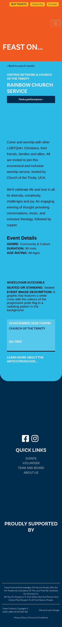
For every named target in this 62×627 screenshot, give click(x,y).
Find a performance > (31, 99)
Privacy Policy (20, 617)
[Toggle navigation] (55, 23)
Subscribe (37, 4)
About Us (31, 472)
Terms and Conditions (38, 617)
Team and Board (31, 468)
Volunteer (31, 463)
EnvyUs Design (52, 610)
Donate (52, 4)
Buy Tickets (19, 4)
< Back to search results (21, 66)
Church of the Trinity (27, 328)
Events (31, 458)
